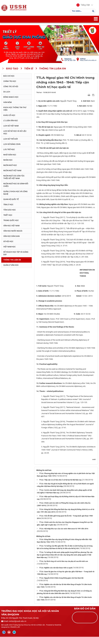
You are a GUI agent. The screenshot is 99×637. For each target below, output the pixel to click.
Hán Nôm (7, 102)
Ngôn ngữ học (10, 165)
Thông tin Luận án (12, 260)
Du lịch (6, 92)
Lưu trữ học (9, 150)
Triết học (7, 215)
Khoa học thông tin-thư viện (14, 109)
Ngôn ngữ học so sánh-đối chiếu (15, 185)
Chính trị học (9, 81)
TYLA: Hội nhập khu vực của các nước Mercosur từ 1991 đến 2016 (63, 529)
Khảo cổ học (9, 116)
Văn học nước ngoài (12, 231)
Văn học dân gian (11, 236)
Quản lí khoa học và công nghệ (15, 193)
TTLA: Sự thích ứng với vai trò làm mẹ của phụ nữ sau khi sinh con (63, 561)
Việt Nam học (9, 247)
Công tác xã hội (10, 87)
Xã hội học (8, 242)
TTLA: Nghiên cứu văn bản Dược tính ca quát (55, 568)
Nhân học (8, 160)
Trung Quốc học (11, 221)
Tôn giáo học (9, 210)
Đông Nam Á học (10, 97)
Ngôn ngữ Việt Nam (12, 171)
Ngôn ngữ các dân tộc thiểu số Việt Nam (13, 177)
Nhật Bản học (9, 155)
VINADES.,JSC (15, 627)
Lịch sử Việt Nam (11, 126)
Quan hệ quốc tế (11, 200)
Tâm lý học (8, 205)
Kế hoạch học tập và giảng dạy (15, 253)
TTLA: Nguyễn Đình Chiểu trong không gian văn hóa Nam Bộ (61, 578)
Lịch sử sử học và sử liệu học (14, 132)
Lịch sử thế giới (10, 139)
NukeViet (58, 625)
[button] (83, 5)
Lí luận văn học (10, 121)
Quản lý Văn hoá (10, 265)
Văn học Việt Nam (11, 226)
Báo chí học (8, 76)
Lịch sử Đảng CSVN (11, 144)
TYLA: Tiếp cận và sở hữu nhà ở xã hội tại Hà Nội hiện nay (60, 480)
